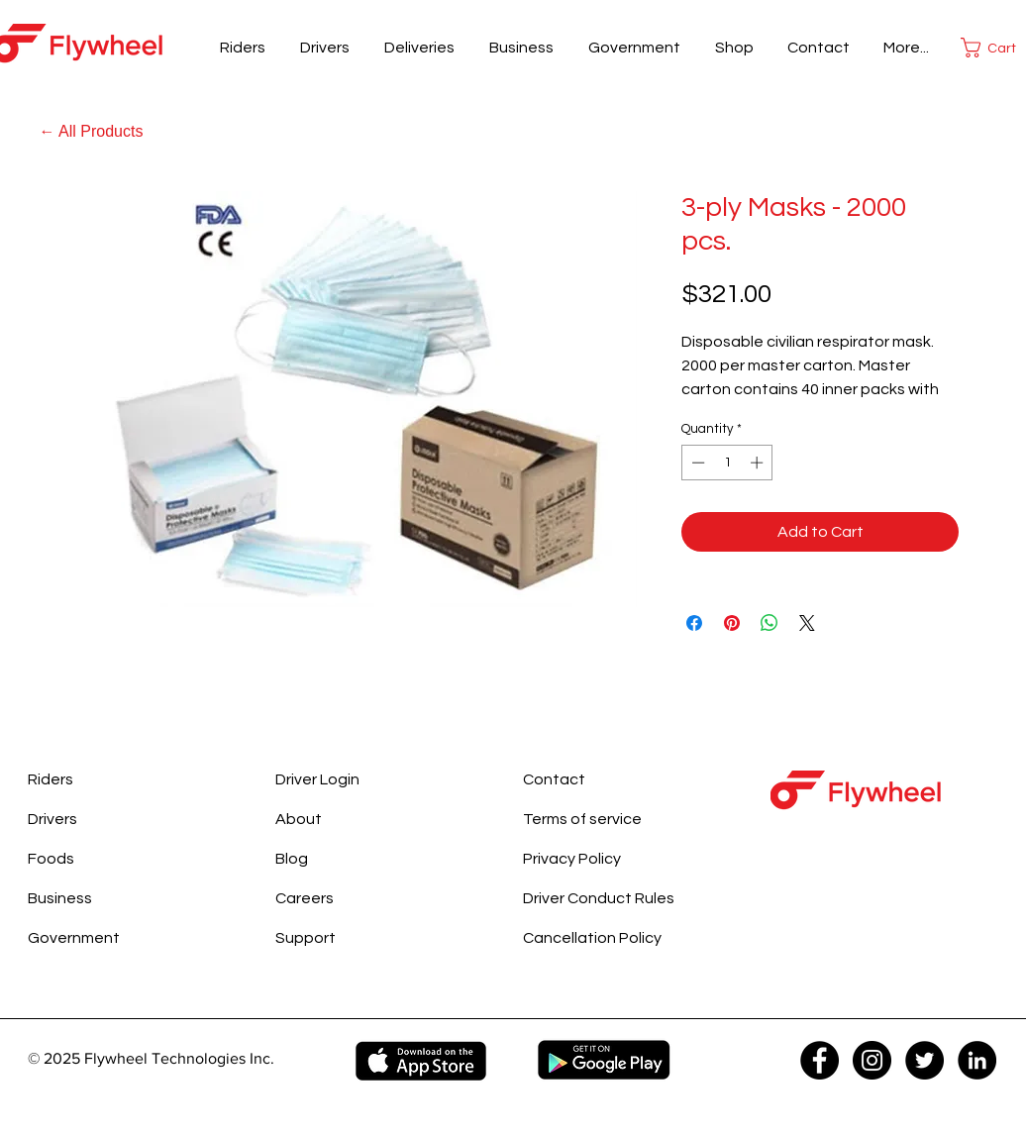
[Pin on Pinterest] (732, 623)
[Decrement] (696, 462)
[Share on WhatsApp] (769, 623)
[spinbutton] (727, 462)
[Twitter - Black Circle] (924, 1060)
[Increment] (758, 462)
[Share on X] (807, 623)
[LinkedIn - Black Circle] (977, 1060)
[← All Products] (91, 132)
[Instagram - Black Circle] (872, 1060)
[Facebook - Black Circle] (819, 1060)
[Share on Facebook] (694, 623)
